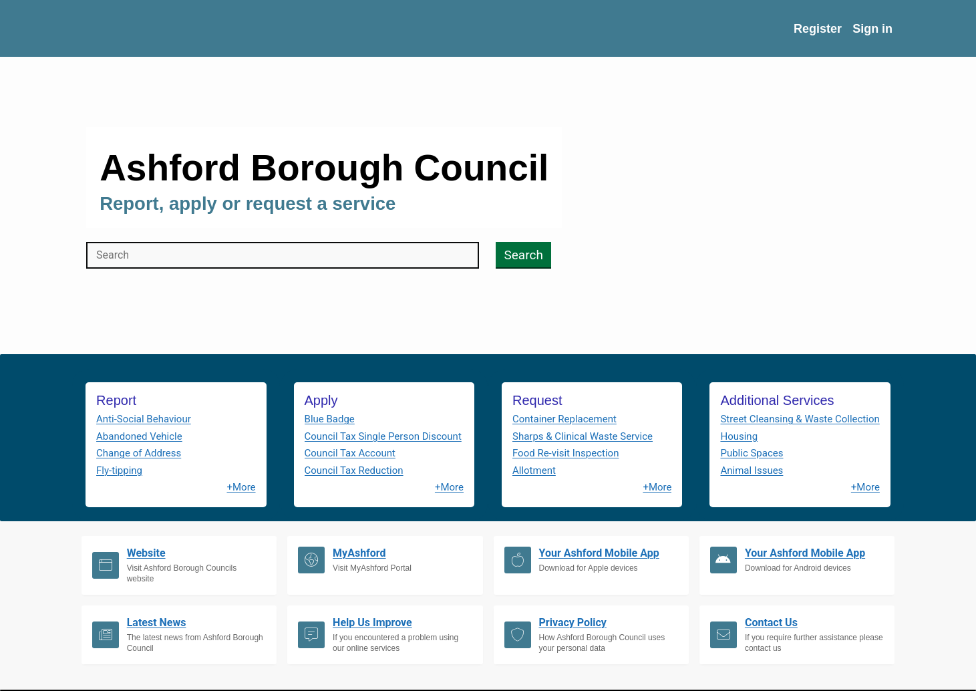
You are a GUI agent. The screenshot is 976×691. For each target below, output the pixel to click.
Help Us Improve (372, 622)
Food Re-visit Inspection (565, 453)
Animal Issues (751, 470)
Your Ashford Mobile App (599, 553)
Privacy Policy (573, 622)
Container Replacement (564, 419)
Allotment (534, 470)
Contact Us (771, 622)
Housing (739, 436)
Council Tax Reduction (354, 470)
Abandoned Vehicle (139, 436)
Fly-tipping (119, 470)
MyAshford (359, 553)
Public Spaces (751, 453)
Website (146, 553)
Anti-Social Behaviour (143, 419)
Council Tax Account (350, 453)
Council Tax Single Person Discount (383, 436)
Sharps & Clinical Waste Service (582, 436)
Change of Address (138, 453)
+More (240, 487)
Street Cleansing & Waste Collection (799, 419)
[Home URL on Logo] (173, 28)
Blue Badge (330, 419)
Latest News (156, 622)
